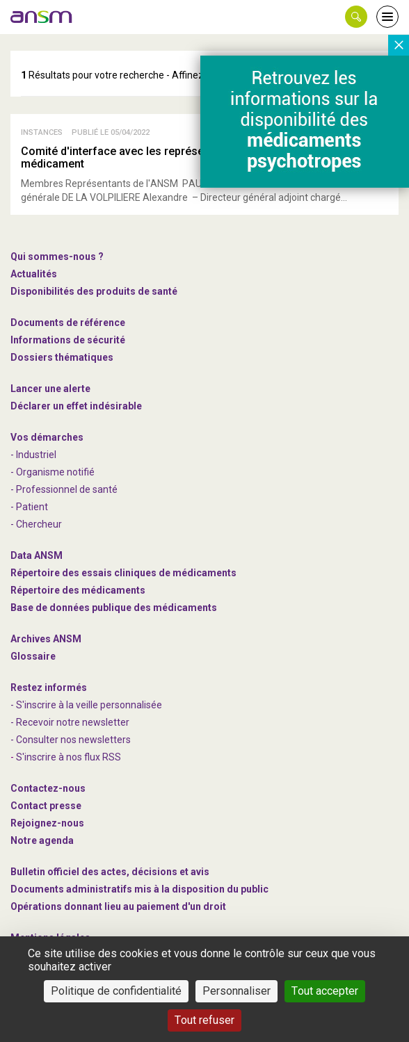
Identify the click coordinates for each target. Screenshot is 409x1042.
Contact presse (45, 805)
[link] (41, 16)
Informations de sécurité (67, 339)
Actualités (33, 273)
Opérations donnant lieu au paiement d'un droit (118, 906)
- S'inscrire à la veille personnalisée (86, 704)
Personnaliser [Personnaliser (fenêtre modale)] (236, 991)
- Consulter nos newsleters (70, 739)
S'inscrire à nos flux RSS (68, 757)
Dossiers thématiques (61, 357)
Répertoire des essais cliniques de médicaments (123, 572)
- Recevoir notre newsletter (69, 722)
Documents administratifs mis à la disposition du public (139, 889)
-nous (47, 823)
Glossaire (33, 656)
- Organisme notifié (52, 472)
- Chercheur (36, 524)
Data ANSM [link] (36, 555)
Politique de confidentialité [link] (116, 991)
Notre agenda (42, 840)
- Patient (29, 506)
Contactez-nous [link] (48, 788)
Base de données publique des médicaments (113, 607)
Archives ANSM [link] (45, 638)
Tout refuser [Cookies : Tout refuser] (204, 1020)
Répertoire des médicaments (77, 590)
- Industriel (33, 454)
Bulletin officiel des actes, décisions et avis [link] (109, 871)
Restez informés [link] (48, 687)
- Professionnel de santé (64, 489)
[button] (356, 17)
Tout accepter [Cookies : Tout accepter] (324, 991)
